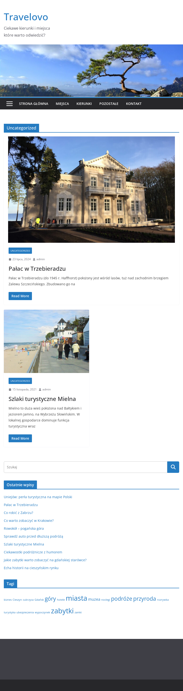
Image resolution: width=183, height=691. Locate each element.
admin (40, 259)
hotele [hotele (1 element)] (61, 599)
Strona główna (33, 103)
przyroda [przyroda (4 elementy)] (144, 598)
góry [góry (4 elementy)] (50, 598)
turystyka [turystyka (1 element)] (9, 612)
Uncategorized (20, 250)
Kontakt (134, 103)
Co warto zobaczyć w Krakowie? (29, 520)
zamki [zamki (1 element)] (78, 612)
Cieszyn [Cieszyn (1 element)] (17, 599)
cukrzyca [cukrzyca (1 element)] (28, 599)
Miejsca (62, 103)
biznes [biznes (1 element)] (8, 599)
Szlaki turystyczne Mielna (42, 399)
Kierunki (84, 103)
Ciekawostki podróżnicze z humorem (33, 552)
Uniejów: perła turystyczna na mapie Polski (38, 497)
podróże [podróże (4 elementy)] (121, 598)
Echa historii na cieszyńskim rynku (31, 568)
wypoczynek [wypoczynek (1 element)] (42, 612)
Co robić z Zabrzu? (18, 512)
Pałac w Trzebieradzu (37, 268)
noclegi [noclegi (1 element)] (105, 599)
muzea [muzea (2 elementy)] (94, 599)
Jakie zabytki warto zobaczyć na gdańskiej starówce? (45, 560)
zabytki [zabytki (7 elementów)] (62, 610)
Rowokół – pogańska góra (24, 528)
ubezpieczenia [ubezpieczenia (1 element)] (25, 612)
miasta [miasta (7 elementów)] (76, 598)
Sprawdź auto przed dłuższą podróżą (33, 536)
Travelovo (26, 16)
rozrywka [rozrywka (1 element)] (163, 599)
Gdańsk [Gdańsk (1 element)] (39, 599)
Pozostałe (108, 103)
